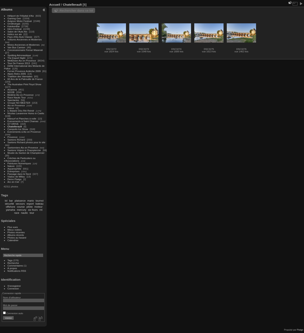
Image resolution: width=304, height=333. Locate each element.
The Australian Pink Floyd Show (24, 84)
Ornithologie (14, 23)
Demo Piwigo (15, 179)
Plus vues (13, 227)
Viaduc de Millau (16, 176)
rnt (40, 209)
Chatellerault (15, 126)
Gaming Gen (14, 18)
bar (11, 200)
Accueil (54, 4)
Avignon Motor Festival (20, 21)
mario (30, 200)
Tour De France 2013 (19, 63)
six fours (33, 209)
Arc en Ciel (13, 181)
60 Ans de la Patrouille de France (25, 79)
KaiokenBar (14, 26)
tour (32, 212)
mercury (21, 209)
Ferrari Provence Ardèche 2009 (24, 71)
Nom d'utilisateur (12, 297)
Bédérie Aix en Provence (21, 94)
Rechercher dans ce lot (76, 10)
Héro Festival (15, 29)
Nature (11, 166)
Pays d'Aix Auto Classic (20, 36)
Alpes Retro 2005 (17, 73)
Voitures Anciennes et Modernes (25, 39)
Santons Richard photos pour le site (26, 142)
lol (6, 200)
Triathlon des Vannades (20, 76)
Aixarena (12, 89)
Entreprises (14, 171)
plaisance (20, 200)
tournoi (39, 200)
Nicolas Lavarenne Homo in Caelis (26, 113)
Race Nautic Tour (17, 97)
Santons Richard (16, 139)
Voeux (11, 108)
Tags (10, 260)
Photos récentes (16, 232)
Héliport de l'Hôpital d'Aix (21, 15)
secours (20, 203)
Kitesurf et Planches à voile (22, 118)
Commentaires (15, 265)
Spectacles (13, 100)
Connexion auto (13, 313)
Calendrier (13, 240)
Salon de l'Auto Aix (17, 31)
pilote (29, 206)
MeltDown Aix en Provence (22, 60)
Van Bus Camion (16, 47)
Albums (6, 9)
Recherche (13, 263)
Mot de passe (10, 305)
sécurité (9, 203)
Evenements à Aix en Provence (24, 131)
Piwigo (300, 330)
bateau (39, 203)
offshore (10, 206)
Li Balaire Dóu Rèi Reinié (21, 110)
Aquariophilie (14, 168)
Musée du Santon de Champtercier (26, 152)
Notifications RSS (17, 271)
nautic (24, 212)
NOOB (11, 92)
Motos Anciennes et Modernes (24, 44)
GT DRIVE (13, 123)
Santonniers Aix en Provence (23, 147)
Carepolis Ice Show (18, 129)
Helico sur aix (15, 34)
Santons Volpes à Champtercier (24, 150)
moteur (38, 206)
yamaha (10, 209)
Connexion (13, 288)
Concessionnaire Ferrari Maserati (25, 50)
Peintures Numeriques (19, 163)
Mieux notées (15, 229)
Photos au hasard (17, 237)
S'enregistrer (14, 286)
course (21, 206)
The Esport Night (16, 58)
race (16, 212)
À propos (12, 268)
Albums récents (16, 235)
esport (30, 203)
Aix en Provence (16, 105)
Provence (13, 137)
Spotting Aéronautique (19, 55)
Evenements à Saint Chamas (23, 121)
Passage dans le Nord (19, 174)
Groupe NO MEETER (19, 102)
